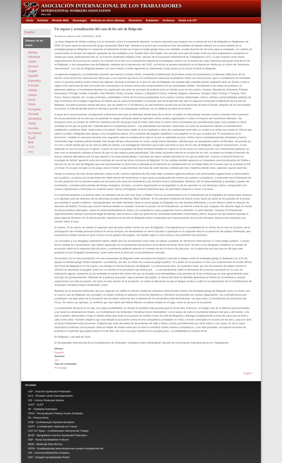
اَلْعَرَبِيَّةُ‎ (32, 137)
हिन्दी (30, 142)
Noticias (42, 20)
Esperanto (34, 80)
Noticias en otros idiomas (108, 20)
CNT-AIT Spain (36, 430)
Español (59, 352)
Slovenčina (35, 118)
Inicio (29, 20)
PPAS (31, 413)
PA (29, 417)
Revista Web (60, 20)
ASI (56, 360)
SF (29, 409)
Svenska (33, 128)
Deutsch (33, 66)
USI (30, 400)
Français (33, 85)
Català (32, 61)
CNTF (31, 426)
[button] (37, 32)
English (247, 373)
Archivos (168, 20)
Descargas (80, 20)
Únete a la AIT (187, 20)
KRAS (31, 448)
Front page (60, 367)
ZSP (30, 457)
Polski (31, 104)
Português (34, 109)
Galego (32, 90)
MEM (31, 444)
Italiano (32, 95)
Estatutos (152, 20)
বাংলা (31, 147)
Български (35, 132)
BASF (31, 435)
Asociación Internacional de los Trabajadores (111, 6)
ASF (30, 391)
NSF (30, 439)
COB (31, 422)
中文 (30, 151)
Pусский (33, 114)
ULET (31, 404)
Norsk (31, 99)
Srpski (32, 123)
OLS (30, 395)
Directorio (135, 20)
